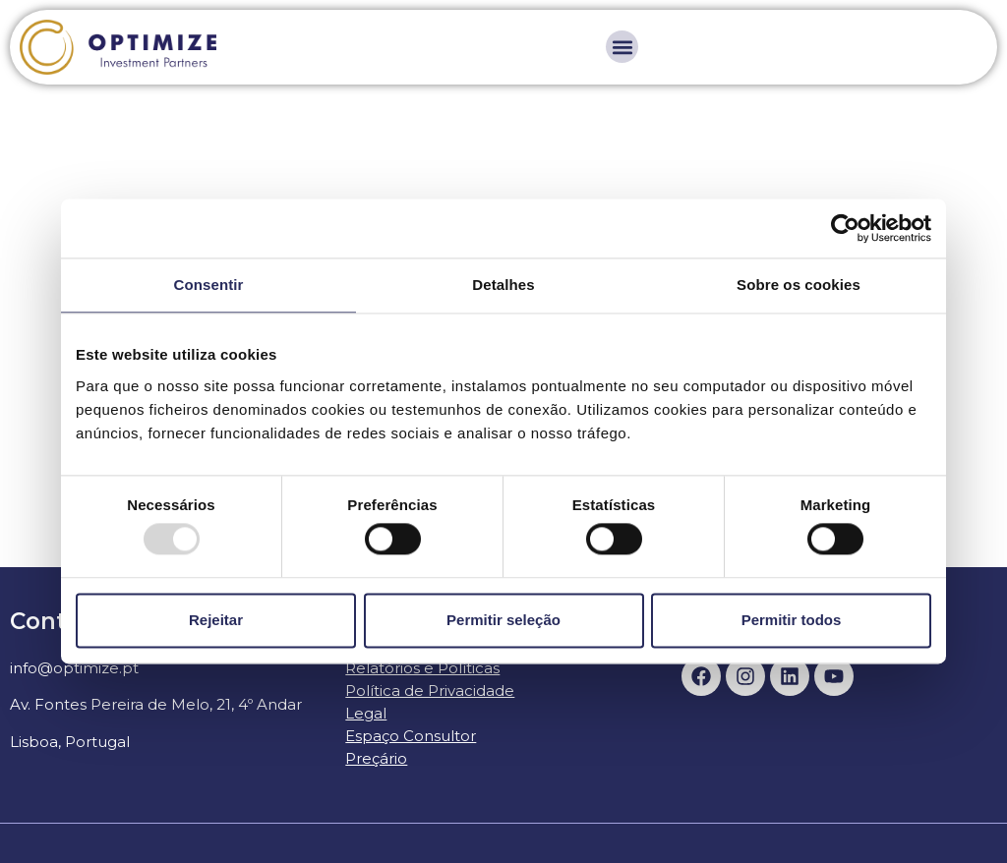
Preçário (376, 758)
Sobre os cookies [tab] (798, 284)
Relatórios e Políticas (422, 668)
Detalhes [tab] (503, 284)
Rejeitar (216, 619)
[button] (622, 46)
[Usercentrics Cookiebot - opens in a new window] (845, 228)
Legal (365, 713)
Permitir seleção (503, 619)
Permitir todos (791, 619)
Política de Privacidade (429, 690)
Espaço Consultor (410, 735)
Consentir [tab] (209, 284)
